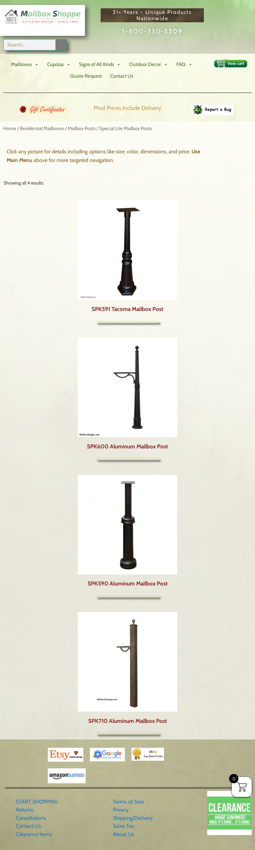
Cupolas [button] (59, 64)
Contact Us (121, 76)
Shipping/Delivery (133, 818)
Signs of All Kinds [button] (100, 64)
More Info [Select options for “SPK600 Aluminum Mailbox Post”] (127, 459)
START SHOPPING (37, 802)
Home (9, 128)
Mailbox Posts (82, 128)
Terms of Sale (128, 802)
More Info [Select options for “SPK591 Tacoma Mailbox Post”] (127, 322)
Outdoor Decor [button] (148, 64)
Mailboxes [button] (25, 64)
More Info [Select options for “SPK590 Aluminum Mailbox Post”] (127, 596)
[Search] (61, 44)
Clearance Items (34, 834)
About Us (123, 834)
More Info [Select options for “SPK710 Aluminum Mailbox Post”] (127, 733)
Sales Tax (123, 826)
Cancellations (31, 818)
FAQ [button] (184, 64)
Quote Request (86, 76)
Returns (24, 810)
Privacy (121, 810)
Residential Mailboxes (42, 128)
